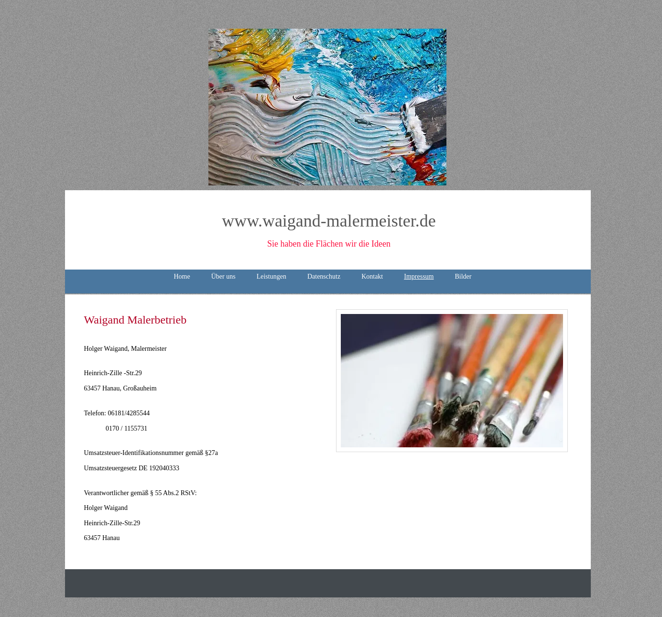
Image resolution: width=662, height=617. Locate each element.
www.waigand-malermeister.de (329, 220)
